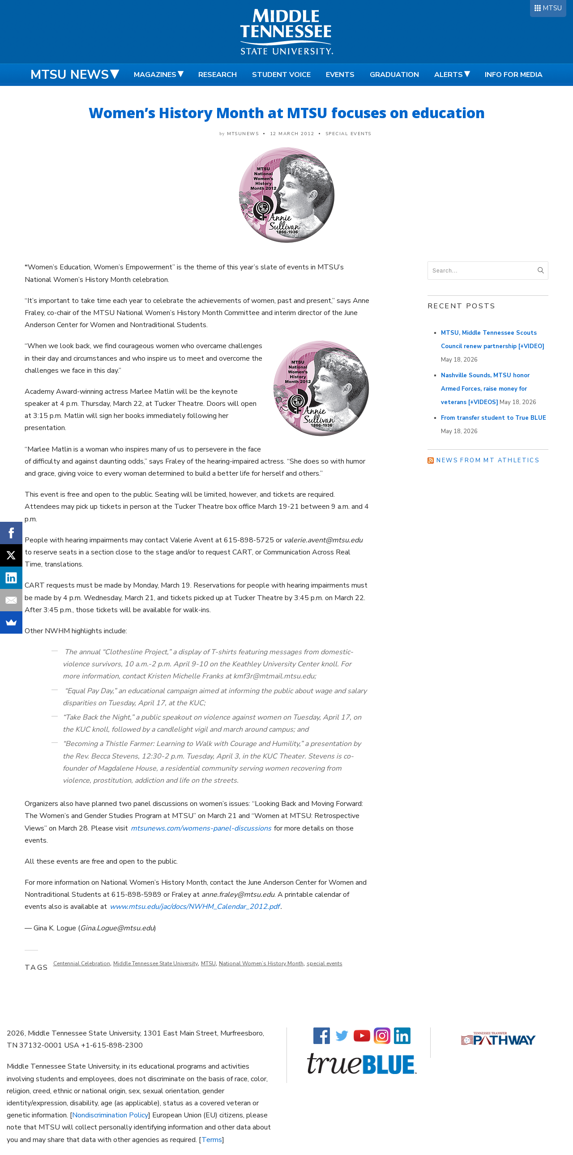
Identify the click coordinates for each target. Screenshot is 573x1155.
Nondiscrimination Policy (110, 1115)
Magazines (155, 75)
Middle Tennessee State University (155, 963)
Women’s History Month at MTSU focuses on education (287, 112)
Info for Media (514, 75)
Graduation (394, 75)
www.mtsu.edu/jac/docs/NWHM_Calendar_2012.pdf (194, 907)
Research (217, 75)
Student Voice (281, 75)
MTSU (552, 8)
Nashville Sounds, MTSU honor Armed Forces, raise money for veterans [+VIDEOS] (485, 388)
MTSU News (69, 74)
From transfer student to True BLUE (493, 418)
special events (324, 963)
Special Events (348, 134)
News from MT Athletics (487, 460)
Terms (211, 1140)
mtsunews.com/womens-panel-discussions (201, 828)
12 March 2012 (292, 134)
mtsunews (243, 134)
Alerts (448, 75)
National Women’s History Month (261, 963)
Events (340, 75)
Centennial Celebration (81, 963)
